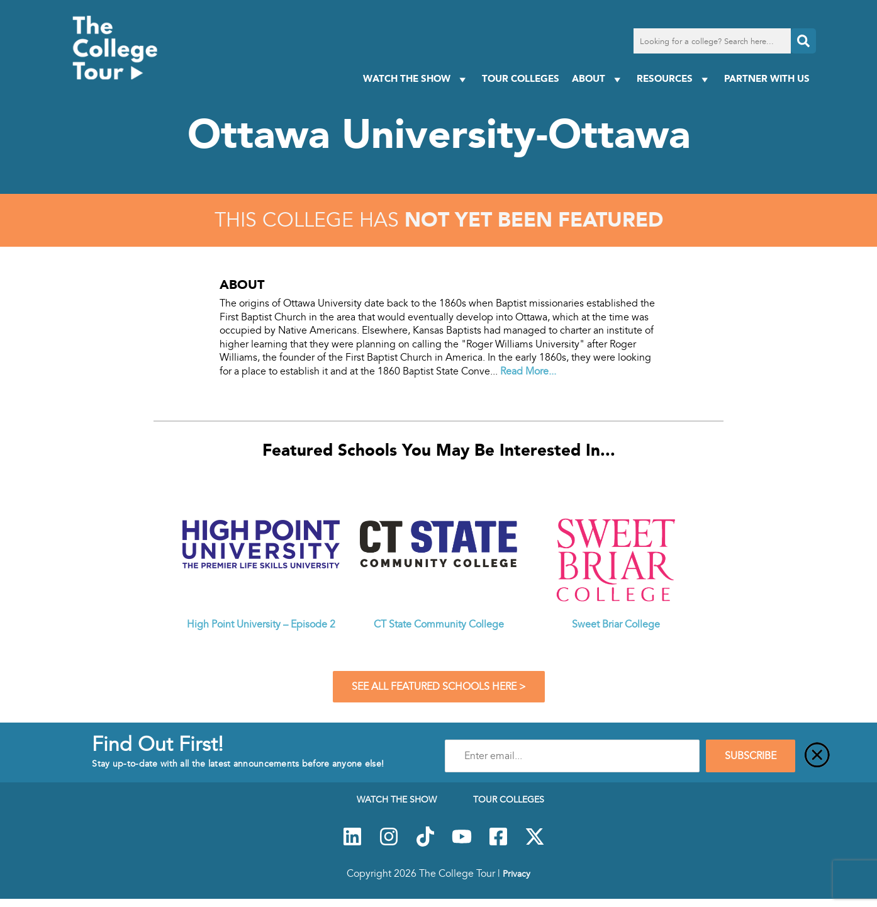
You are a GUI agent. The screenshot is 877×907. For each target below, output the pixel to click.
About (598, 79)
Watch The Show (416, 79)
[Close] (817, 756)
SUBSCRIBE (750, 756)
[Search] (803, 41)
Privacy (516, 873)
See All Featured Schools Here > (439, 686)
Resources (674, 79)
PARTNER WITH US (767, 78)
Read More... (528, 371)
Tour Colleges (520, 78)
